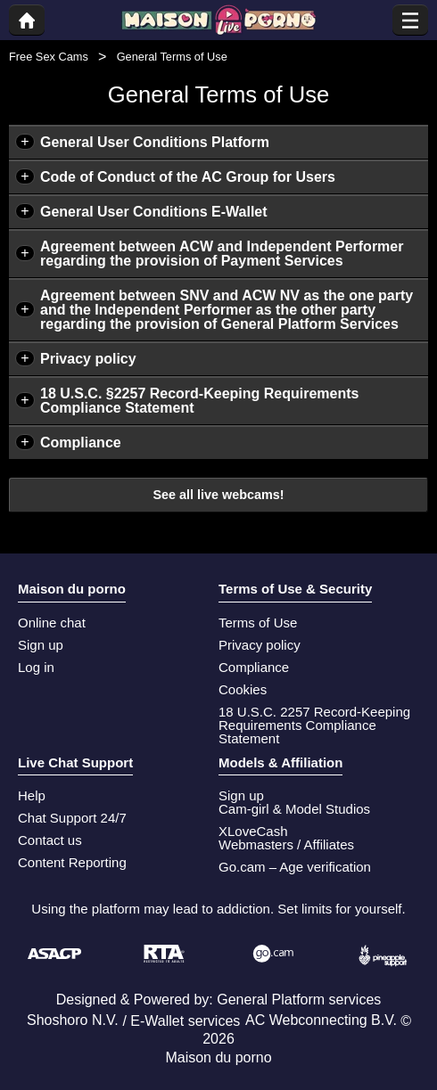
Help (31, 795)
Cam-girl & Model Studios (294, 808)
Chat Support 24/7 (72, 817)
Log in (36, 667)
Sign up (40, 644)
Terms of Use (257, 622)
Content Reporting (72, 862)
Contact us (50, 840)
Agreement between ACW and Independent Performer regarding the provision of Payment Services (221, 253)
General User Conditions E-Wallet (154, 211)
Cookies (242, 689)
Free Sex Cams (48, 56)
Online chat (52, 622)
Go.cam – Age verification (294, 866)
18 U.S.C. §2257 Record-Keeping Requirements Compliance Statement (199, 400)
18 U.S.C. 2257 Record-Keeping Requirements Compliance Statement (314, 725)
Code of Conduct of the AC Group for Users (187, 176)
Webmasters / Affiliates (286, 844)
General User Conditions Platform (154, 142)
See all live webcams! (218, 495)
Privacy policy (88, 358)
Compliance (80, 442)
